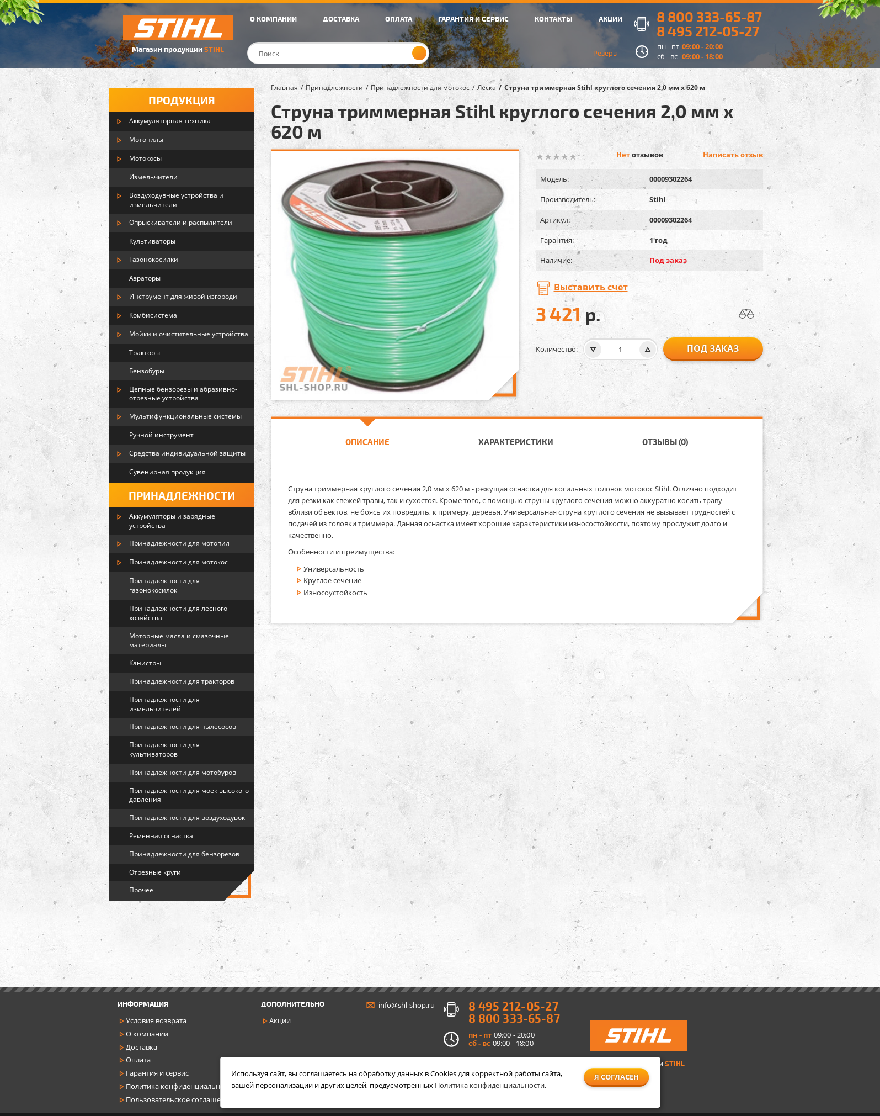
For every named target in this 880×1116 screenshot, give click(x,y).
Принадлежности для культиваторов (164, 749)
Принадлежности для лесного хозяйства (178, 613)
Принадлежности (182, 495)
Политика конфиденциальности (181, 1086)
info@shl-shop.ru (406, 1005)
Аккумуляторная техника (170, 120)
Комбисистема (153, 315)
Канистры (145, 663)
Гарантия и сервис (157, 1073)
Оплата (138, 1060)
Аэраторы (145, 278)
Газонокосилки (153, 259)
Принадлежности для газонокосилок (164, 585)
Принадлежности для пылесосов (182, 726)
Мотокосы (145, 158)
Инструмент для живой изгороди (183, 296)
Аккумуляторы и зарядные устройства (172, 520)
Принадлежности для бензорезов (184, 854)
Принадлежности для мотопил (179, 543)
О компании (147, 1034)
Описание (367, 442)
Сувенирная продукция (167, 472)
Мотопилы (146, 139)
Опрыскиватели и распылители (180, 222)
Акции (280, 1020)
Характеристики (515, 442)
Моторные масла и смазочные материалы (179, 640)
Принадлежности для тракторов (181, 681)
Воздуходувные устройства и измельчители (176, 200)
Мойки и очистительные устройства (188, 333)
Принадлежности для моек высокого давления (189, 795)
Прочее (141, 890)
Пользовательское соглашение (179, 1099)
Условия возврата (156, 1020)
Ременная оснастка (161, 835)
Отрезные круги (155, 872)
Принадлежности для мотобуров (182, 772)
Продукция (181, 100)
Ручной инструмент (161, 435)
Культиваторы (152, 241)
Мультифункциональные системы (185, 416)
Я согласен (616, 1077)
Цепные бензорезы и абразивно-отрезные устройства (183, 393)
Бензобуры (146, 370)
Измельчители (153, 177)
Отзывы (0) (665, 442)
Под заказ (713, 348)
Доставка (141, 1047)
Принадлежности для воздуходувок (187, 817)
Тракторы (144, 352)
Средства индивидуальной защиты (187, 453)
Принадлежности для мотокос (178, 562)
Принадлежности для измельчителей (164, 704)
